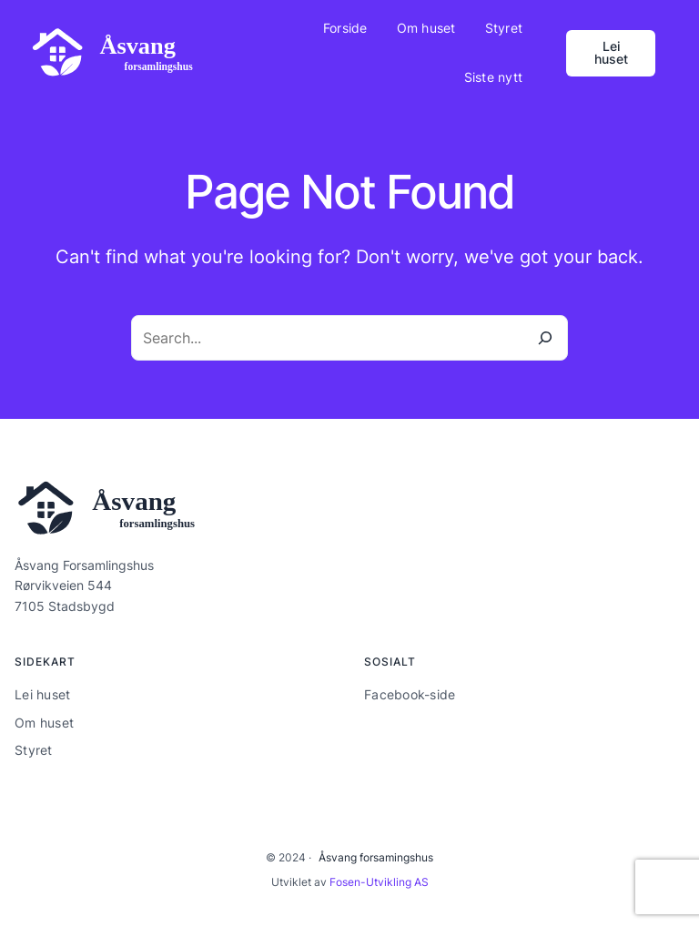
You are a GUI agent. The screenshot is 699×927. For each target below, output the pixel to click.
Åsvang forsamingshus (376, 857)
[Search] (545, 338)
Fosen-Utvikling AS (379, 882)
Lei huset (611, 52)
